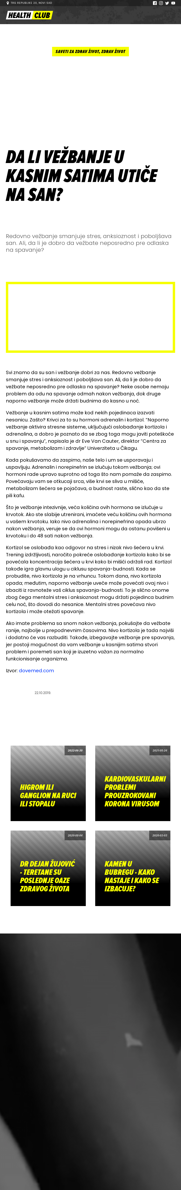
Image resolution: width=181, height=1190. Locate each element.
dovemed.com (36, 670)
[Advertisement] (90, 101)
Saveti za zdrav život (77, 51)
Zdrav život (113, 51)
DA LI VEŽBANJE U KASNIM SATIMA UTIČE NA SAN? (81, 176)
